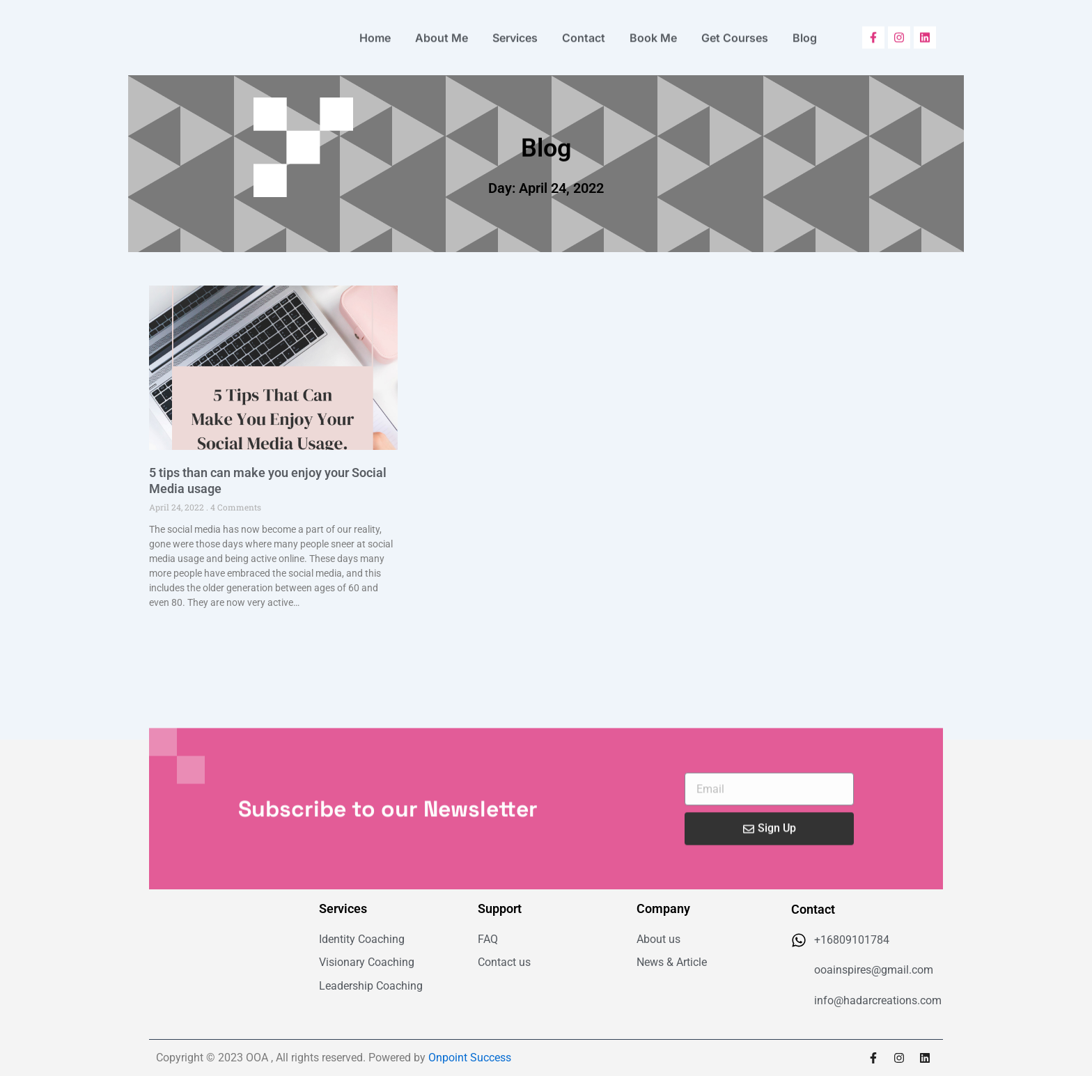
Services (515, 33)
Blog (805, 33)
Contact (583, 33)
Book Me (653, 33)
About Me (441, 33)
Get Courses (734, 33)
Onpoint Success (469, 1057)
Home (375, 33)
